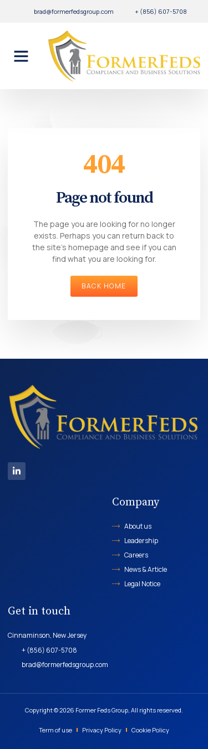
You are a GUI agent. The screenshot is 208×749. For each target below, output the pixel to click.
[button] (21, 56)
